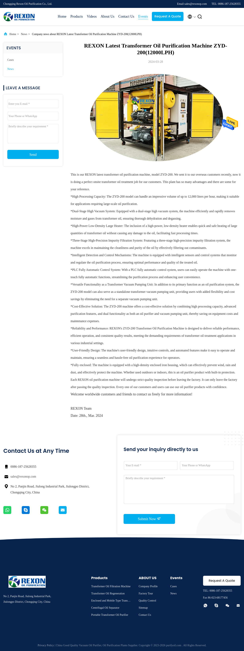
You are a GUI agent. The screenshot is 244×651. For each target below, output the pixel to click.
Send (33, 155)
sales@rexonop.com (23, 476)
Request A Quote (167, 16)
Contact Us (126, 16)
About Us (107, 16)
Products (76, 16)
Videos (92, 16)
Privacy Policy (46, 645)
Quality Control (147, 600)
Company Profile (148, 586)
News (24, 34)
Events (143, 16)
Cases (10, 59)
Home (62, 16)
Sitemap (143, 607)
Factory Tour (146, 593)
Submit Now (149, 519)
